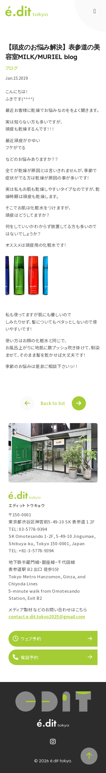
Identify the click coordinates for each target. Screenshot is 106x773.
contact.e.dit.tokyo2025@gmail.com (46, 617)
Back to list (53, 403)
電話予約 (25, 657)
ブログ (11, 68)
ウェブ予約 (27, 639)
